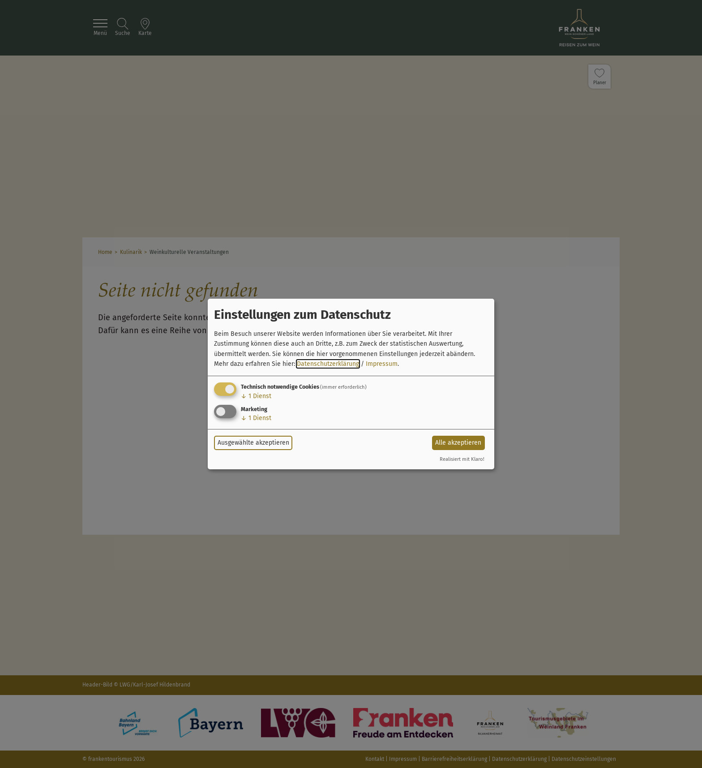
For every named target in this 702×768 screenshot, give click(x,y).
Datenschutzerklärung (328, 364)
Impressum (382, 364)
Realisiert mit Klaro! (462, 459)
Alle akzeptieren (458, 442)
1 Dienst (256, 396)
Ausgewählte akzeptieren (253, 442)
